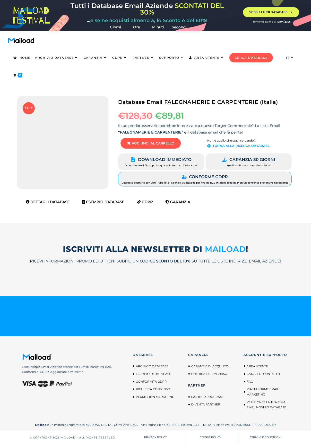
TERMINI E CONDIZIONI (265, 438)
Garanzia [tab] (177, 203)
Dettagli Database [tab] (48, 203)
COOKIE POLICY (210, 438)
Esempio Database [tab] (103, 203)
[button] (154, 144)
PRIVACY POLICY (155, 438)
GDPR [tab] (145, 203)
